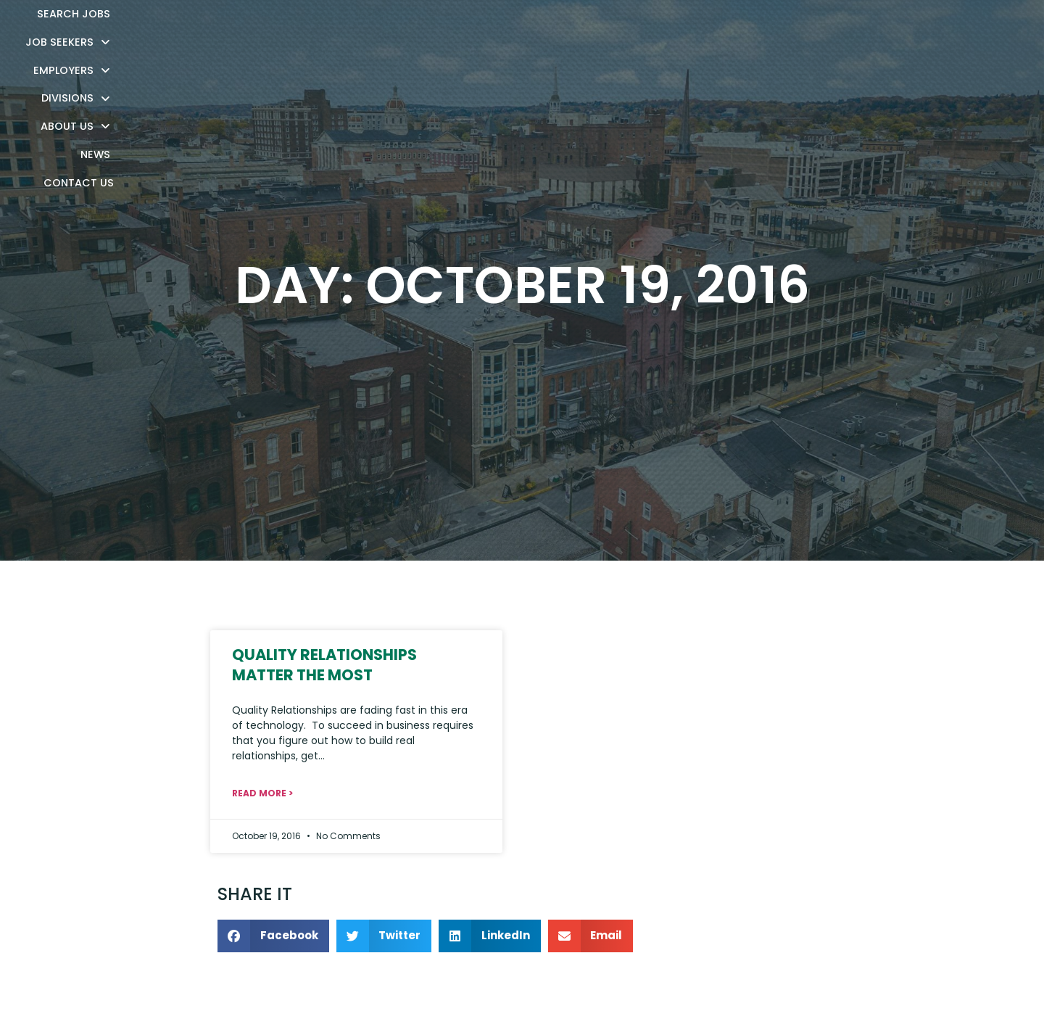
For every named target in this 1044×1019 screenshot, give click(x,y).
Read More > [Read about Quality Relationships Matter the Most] (262, 793)
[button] (273, 936)
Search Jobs (364, 32)
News (824, 32)
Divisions (662, 30)
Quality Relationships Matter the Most (324, 664)
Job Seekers (465, 30)
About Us (753, 30)
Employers (568, 30)
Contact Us (896, 32)
